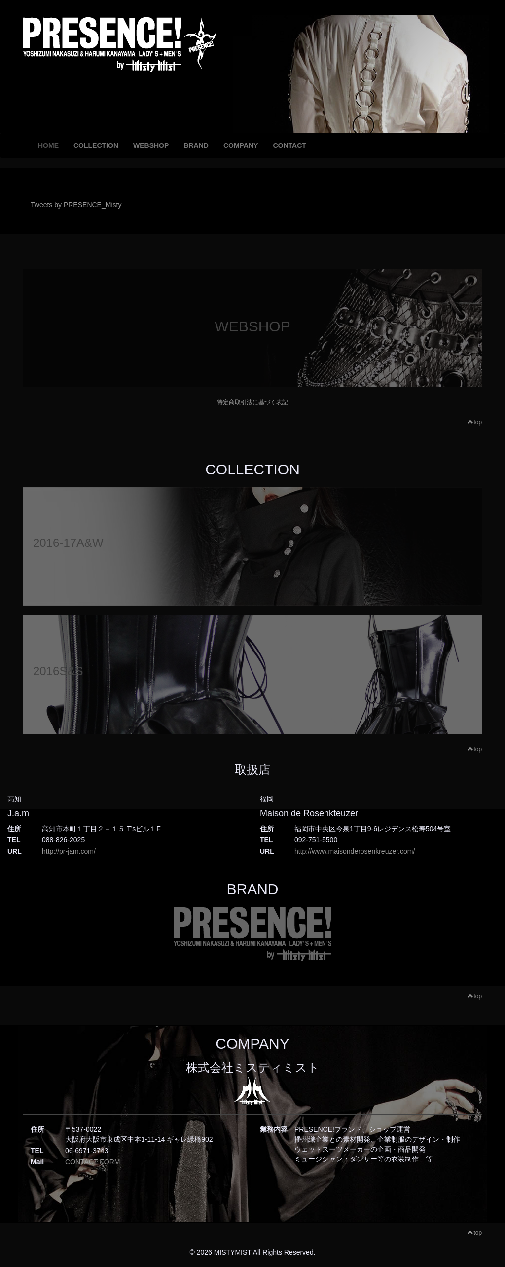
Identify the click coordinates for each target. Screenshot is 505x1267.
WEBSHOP (151, 145)
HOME (48, 145)
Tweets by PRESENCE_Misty (76, 205)
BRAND (196, 145)
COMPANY (240, 145)
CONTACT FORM (92, 1162)
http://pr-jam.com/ (69, 851)
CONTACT (289, 145)
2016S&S (58, 671)
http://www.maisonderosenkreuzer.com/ (354, 851)
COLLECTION (95, 145)
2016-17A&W (68, 542)
